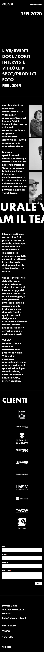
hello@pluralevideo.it (36, 4)
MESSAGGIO (6, 570)
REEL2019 (11, 85)
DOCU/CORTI (16, 56)
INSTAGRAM (9, 625)
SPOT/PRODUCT (19, 73)
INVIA (39, 583)
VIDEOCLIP (13, 68)
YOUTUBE (7, 636)
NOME (4, 546)
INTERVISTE (13, 62)
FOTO (8, 79)
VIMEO (6, 631)
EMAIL (4, 554)
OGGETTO (5, 562)
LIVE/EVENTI (15, 50)
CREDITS (6, 647)
